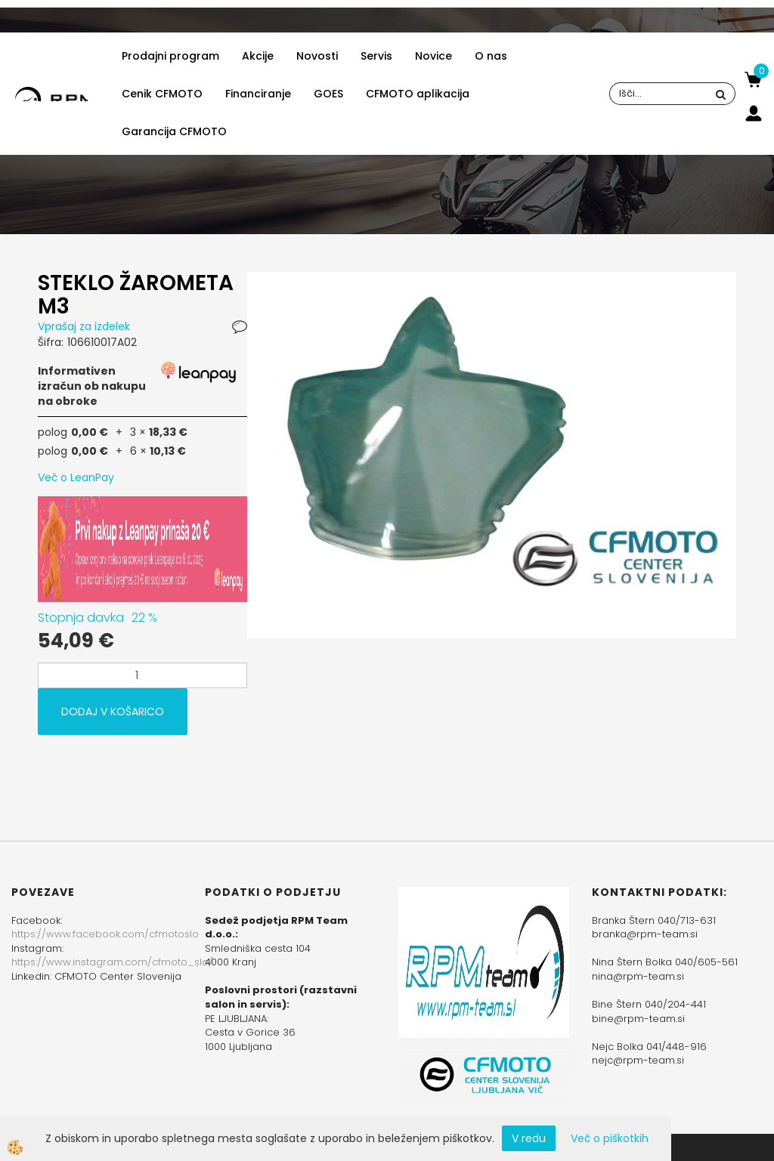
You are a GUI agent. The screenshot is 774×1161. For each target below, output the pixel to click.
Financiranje (258, 93)
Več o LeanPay (76, 477)
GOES (328, 93)
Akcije (258, 55)
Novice (433, 55)
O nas (491, 55)
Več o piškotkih (610, 1138)
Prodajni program (170, 55)
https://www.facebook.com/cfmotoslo (105, 934)
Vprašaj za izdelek (84, 326)
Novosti (317, 55)
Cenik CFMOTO (162, 93)
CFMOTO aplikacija (417, 93)
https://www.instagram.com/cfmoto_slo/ (112, 962)
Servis (376, 55)
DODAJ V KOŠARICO (112, 711)
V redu (529, 1138)
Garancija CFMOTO (174, 131)
